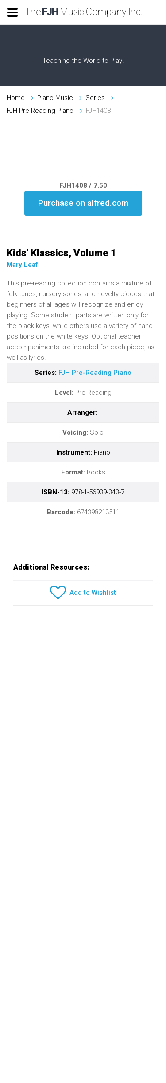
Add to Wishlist (83, 593)
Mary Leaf (22, 265)
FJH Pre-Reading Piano (40, 111)
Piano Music (55, 98)
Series (95, 98)
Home (16, 98)
